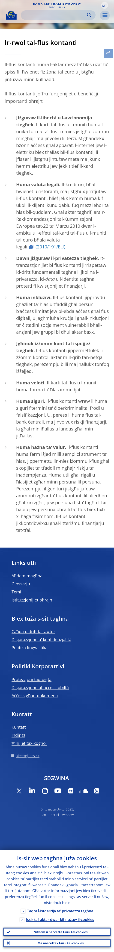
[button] (104, 5)
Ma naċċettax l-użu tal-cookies (61, 943)
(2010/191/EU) (50, 247)
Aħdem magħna (27, 575)
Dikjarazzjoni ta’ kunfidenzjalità (41, 639)
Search (89, 15)
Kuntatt (19, 727)
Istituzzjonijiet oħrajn (32, 600)
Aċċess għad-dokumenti (35, 695)
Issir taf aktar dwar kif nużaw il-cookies (60, 919)
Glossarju (21, 584)
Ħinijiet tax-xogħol (29, 743)
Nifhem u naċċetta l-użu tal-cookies (60, 932)
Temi (16, 592)
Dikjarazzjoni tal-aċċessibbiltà (40, 687)
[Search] (54, 15)
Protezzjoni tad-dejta (31, 679)
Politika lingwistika (30, 647)
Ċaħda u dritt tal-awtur (33, 631)
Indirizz (18, 735)
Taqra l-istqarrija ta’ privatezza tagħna (60, 911)
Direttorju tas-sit (27, 756)
